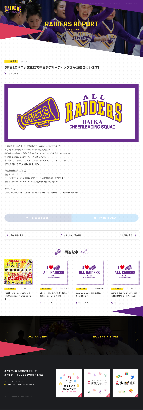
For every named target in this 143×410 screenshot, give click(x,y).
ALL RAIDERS (115, 4)
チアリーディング (13, 73)
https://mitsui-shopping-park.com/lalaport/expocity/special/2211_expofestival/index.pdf (43, 192)
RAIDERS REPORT (132, 4)
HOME (82, 4)
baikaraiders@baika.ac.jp (23, 384)
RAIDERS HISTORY (97, 4)
